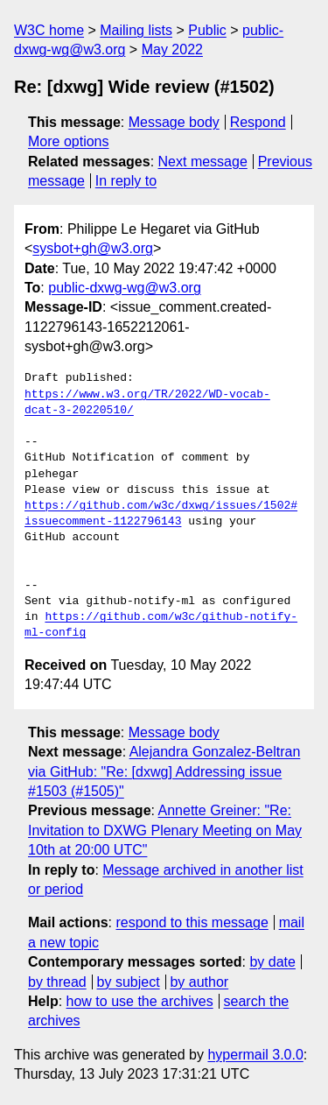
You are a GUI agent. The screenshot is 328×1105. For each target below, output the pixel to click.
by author (199, 982)
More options (68, 141)
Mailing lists (136, 30)
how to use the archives (139, 1001)
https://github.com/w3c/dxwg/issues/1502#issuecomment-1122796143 (160, 514)
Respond (258, 122)
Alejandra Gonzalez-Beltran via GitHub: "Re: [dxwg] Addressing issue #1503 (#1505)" (164, 771)
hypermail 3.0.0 (255, 1054)
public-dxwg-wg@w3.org (124, 287)
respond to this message (191, 922)
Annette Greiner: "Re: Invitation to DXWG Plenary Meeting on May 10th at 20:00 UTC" (165, 830)
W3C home (49, 30)
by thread (57, 982)
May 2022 (172, 49)
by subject (128, 982)
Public (207, 30)
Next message (203, 161)
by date (272, 961)
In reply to (126, 180)
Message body (174, 122)
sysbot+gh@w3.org (92, 248)
